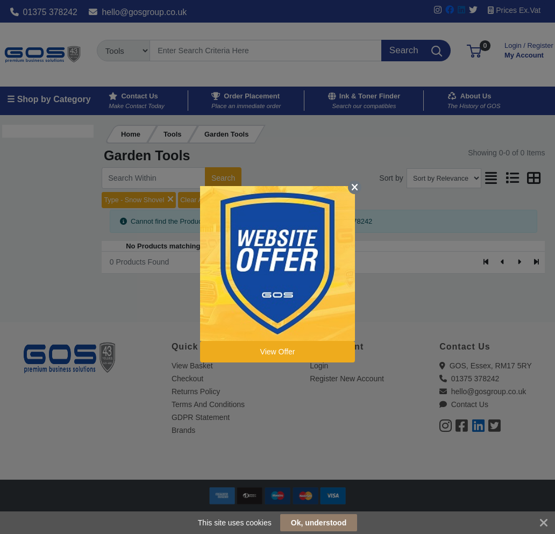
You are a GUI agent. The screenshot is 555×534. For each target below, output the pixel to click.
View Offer (277, 351)
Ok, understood (318, 522)
